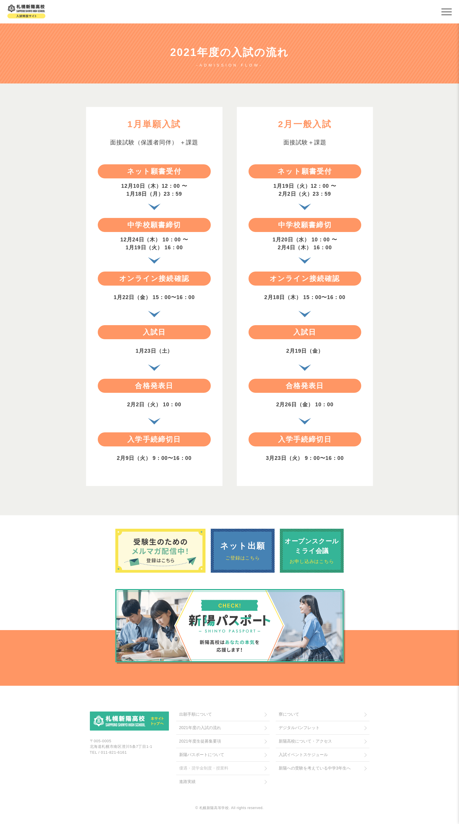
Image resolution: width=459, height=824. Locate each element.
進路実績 (187, 781)
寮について (289, 714)
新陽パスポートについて (201, 754)
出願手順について (195, 714)
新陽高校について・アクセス (305, 741)
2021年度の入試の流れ (200, 727)
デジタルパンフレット (299, 727)
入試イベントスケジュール (303, 754)
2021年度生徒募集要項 (200, 741)
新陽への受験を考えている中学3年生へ (315, 768)
